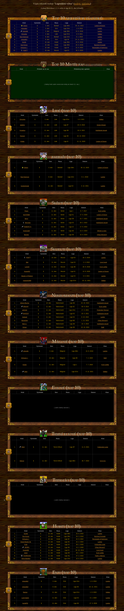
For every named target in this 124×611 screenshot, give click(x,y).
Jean (25, 371)
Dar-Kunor (24, 45)
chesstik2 (24, 28)
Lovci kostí (103, 262)
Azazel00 (26, 550)
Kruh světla (102, 211)
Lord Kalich (25, 598)
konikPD (25, 603)
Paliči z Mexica (100, 556)
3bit (27, 262)
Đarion (25, 592)
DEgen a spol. (102, 231)
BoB (102, 327)
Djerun (22, 461)
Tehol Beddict (25, 558)
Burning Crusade (99, 45)
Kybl (25, 544)
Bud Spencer (24, 37)
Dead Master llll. (26, 542)
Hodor (25, 364)
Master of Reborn (27, 276)
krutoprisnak (25, 186)
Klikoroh (25, 306)
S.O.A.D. (103, 461)
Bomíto (26, 234)
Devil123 (26, 313)
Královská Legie (103, 447)
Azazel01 (27, 271)
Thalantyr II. (27, 226)
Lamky (100, 28)
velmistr (24, 310)
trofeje (77, 3)
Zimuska (24, 34)
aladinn (22, 125)
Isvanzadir (26, 231)
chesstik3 (24, 39)
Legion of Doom (100, 25)
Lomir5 (27, 267)
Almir (25, 553)
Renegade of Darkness (99, 47)
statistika (86, 3)
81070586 (26, 215)
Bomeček (25, 320)
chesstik (25, 31)
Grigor (25, 327)
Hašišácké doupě (101, 130)
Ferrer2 (22, 136)
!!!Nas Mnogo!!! (102, 234)
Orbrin (25, 25)
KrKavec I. (24, 47)
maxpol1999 (27, 280)
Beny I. (24, 324)
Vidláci (100, 34)
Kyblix (22, 141)
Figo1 (26, 211)
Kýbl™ (25, 50)
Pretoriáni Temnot (102, 310)
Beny (26, 218)
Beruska (28, 222)
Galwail (24, 317)
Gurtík (24, 42)
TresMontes (27, 555)
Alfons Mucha (24, 303)
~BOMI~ (27, 547)
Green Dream (101, 125)
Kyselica (22, 130)
